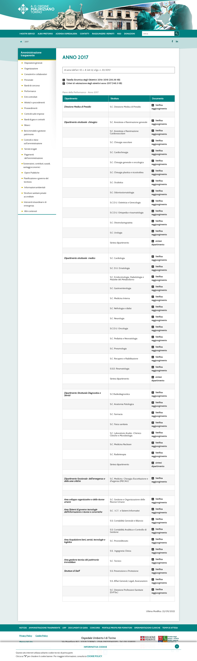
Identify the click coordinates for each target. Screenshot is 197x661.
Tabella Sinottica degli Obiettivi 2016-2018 (91, 79)
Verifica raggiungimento (159, 107)
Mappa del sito (26, 642)
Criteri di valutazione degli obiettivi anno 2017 (92, 83)
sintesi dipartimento (157, 243)
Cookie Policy (41, 636)
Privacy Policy (25, 636)
